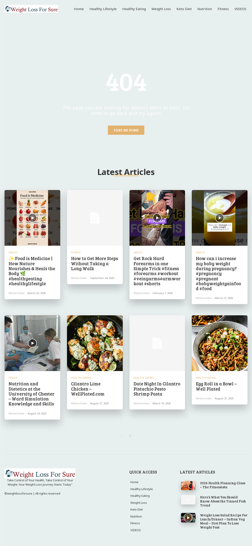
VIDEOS (13, 252)
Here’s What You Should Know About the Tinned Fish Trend (223, 500)
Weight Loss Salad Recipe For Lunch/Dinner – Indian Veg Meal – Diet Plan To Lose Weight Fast (224, 520)
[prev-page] (122, 435)
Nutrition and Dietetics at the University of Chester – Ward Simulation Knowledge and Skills (31, 393)
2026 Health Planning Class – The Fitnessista (222, 484)
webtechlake (17, 292)
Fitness (76, 252)
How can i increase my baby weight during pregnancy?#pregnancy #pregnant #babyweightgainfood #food (218, 273)
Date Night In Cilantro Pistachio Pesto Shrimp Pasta (157, 388)
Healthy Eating (81, 377)
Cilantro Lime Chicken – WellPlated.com (94, 385)
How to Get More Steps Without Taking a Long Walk (94, 263)
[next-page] (130, 435)
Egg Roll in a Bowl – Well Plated (216, 385)
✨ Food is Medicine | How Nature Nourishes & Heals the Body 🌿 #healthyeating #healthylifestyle (32, 270)
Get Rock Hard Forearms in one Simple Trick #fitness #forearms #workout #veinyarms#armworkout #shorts (157, 270)
